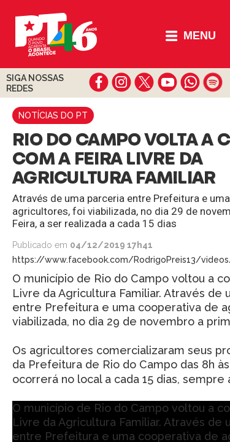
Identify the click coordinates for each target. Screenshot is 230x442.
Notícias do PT (53, 115)
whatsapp (190, 82)
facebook (99, 82)
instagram (122, 82)
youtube (167, 82)
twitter (144, 82)
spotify (212, 82)
